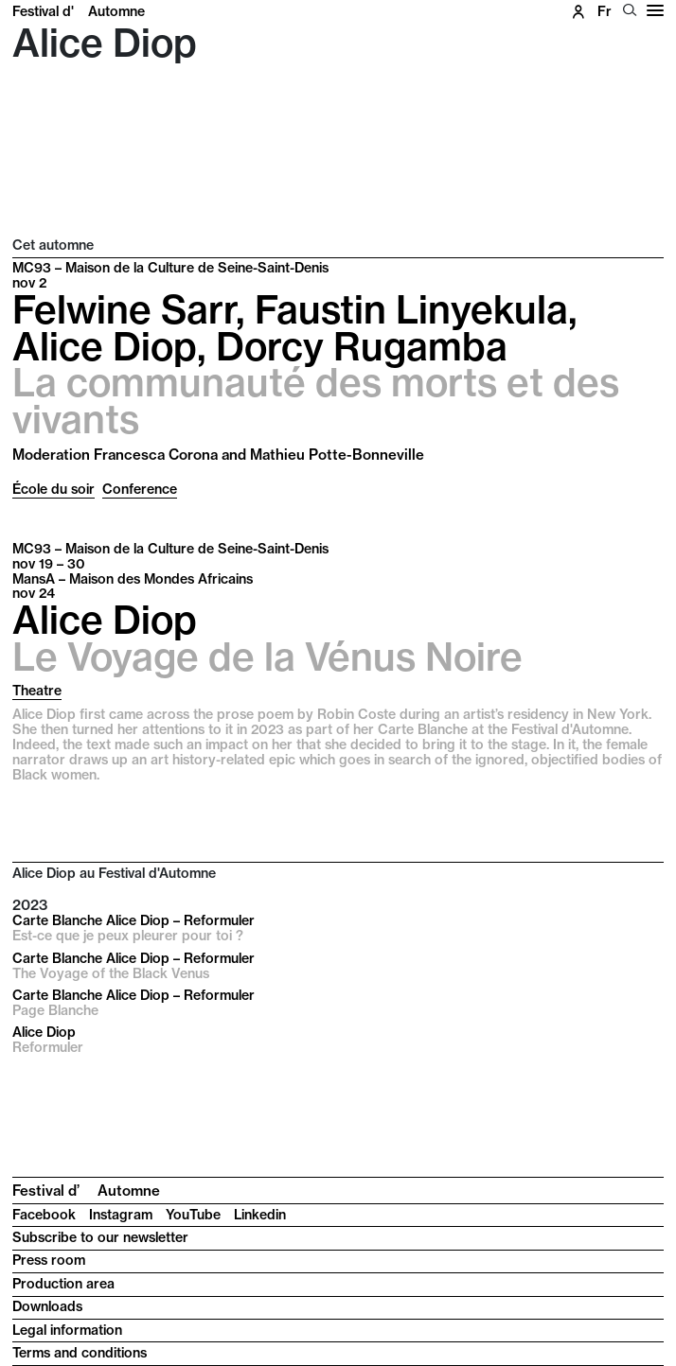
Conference (139, 489)
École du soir (53, 489)
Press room (48, 1260)
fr (604, 11)
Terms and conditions (79, 1352)
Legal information (67, 1330)
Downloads (47, 1306)
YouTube (193, 1214)
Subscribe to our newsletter (100, 1237)
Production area (63, 1283)
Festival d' (78, 11)
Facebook (44, 1214)
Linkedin (260, 1214)
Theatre (37, 690)
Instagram (120, 1214)
